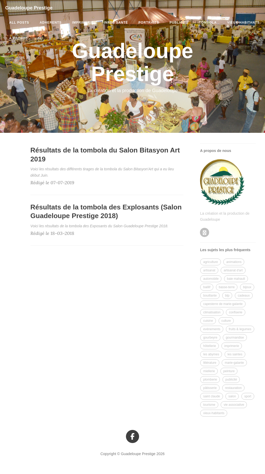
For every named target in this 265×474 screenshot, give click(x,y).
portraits (149, 22)
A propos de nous (215, 151)
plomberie (210, 379)
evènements (211, 329)
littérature (209, 363)
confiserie (235, 312)
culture (226, 321)
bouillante (209, 295)
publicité (178, 22)
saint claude (211, 396)
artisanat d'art (233, 270)
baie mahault (236, 279)
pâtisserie (209, 388)
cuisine (208, 321)
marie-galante (234, 363)
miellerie (209, 371)
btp (227, 295)
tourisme (209, 405)
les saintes (234, 354)
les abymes (211, 354)
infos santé (116, 22)
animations (233, 262)
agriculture (210, 262)
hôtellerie (209, 346)
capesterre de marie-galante (222, 304)
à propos (18, 38)
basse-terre (227, 287)
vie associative (234, 405)
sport (247, 396)
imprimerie (82, 22)
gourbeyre (210, 337)
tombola (208, 22)
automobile (211, 279)
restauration (233, 388)
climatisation (211, 312)
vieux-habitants (243, 22)
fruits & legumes (240, 329)
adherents (51, 22)
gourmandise (235, 337)
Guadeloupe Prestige (28, 7)
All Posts (19, 22)
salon (232, 396)
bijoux (247, 287)
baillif (206, 287)
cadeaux (244, 295)
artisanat (209, 270)
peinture (229, 371)
